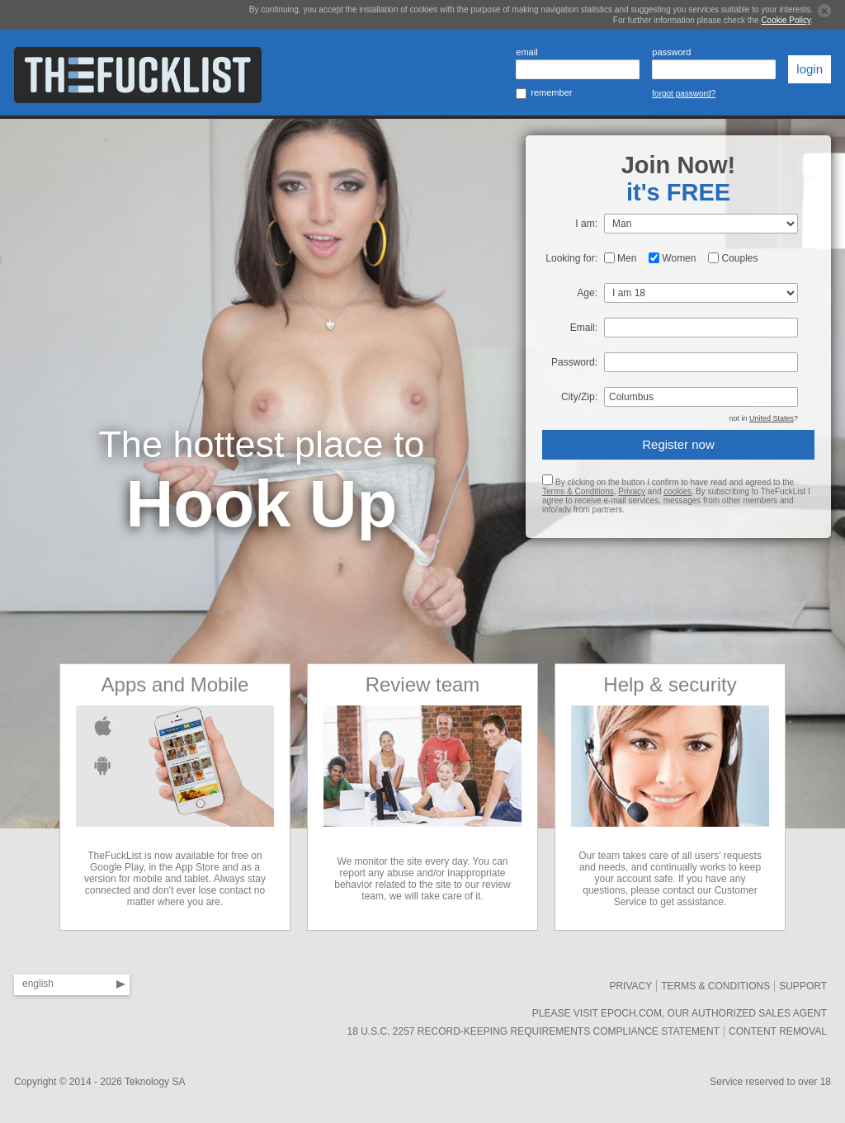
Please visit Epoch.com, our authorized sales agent (679, 1013)
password (671, 52)
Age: (587, 293)
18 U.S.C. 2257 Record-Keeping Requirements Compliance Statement (533, 1031)
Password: (574, 362)
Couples (739, 258)
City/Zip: (579, 397)
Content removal (778, 1031)
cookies (677, 491)
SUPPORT (803, 986)
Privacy (631, 491)
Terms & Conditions (578, 491)
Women (679, 258)
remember (551, 92)
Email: (583, 327)
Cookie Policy (785, 20)
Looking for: (571, 258)
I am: (586, 223)
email (526, 52)
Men (626, 258)
